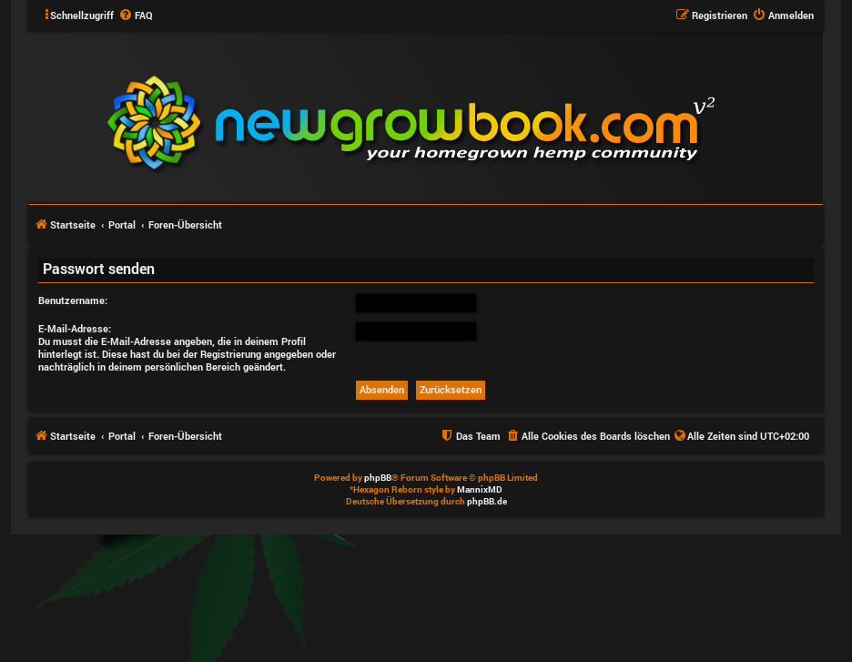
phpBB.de (487, 501)
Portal (122, 224)
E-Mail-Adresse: (74, 328)
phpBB (377, 478)
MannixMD (479, 489)
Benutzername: (72, 300)
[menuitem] (135, 15)
